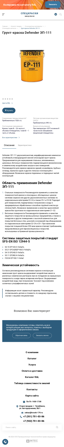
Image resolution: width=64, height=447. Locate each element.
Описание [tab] (9, 145)
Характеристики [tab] (24, 145)
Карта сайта (32, 395)
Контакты (32, 389)
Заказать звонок (42, 335)
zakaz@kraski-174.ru (34, 413)
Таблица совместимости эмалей (32, 383)
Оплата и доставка (32, 371)
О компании (32, 352)
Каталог (32, 358)
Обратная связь (21, 335)
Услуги (32, 364)
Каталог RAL (32, 377)
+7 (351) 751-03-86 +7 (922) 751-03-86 (33, 418)
